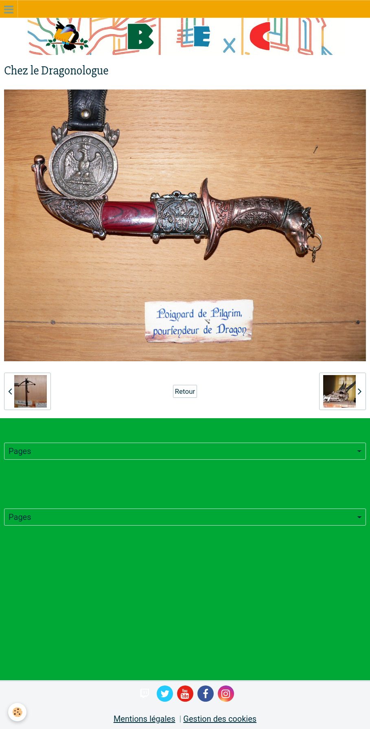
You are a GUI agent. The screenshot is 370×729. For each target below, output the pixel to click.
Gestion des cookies (219, 719)
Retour (185, 391)
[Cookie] (17, 712)
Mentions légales (144, 719)
